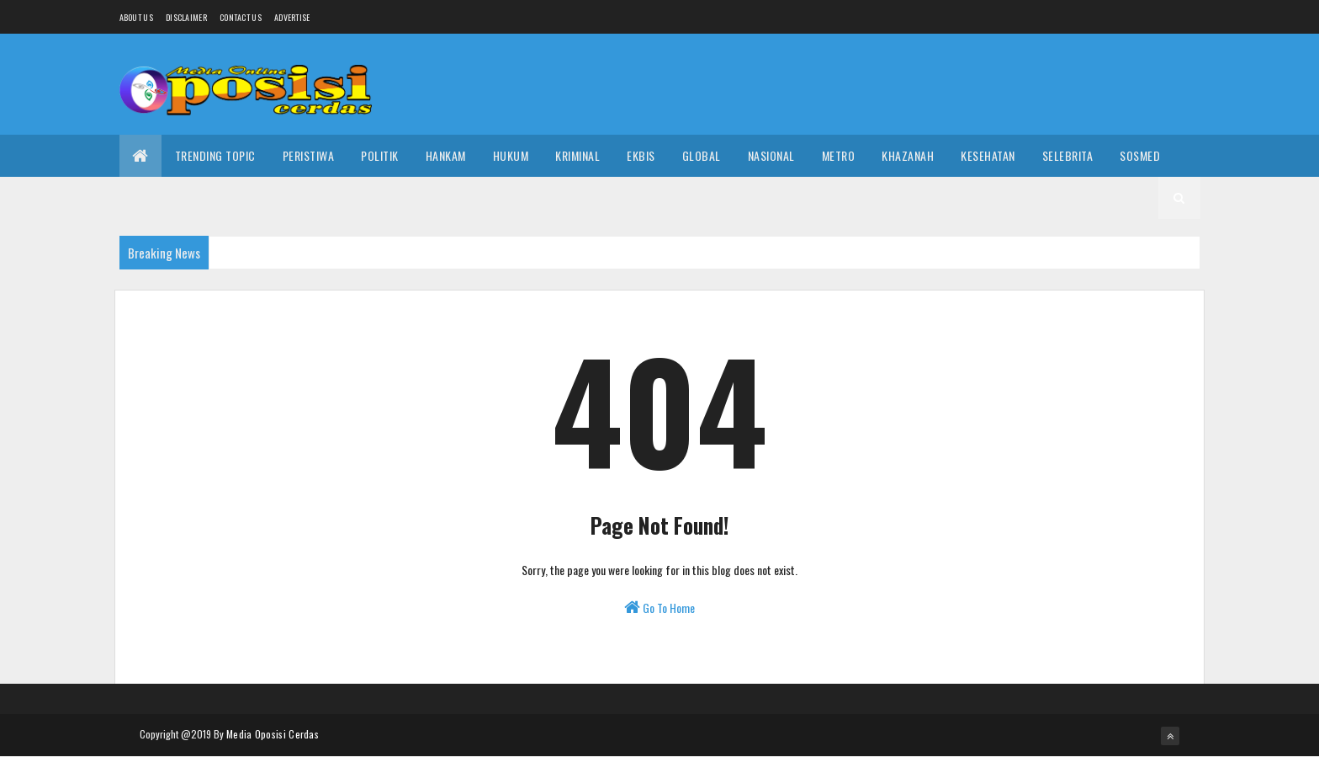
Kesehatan (988, 155)
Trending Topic (215, 155)
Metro (838, 155)
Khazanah (908, 155)
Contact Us (241, 17)
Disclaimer (186, 17)
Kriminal (577, 155)
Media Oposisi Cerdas (272, 734)
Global (701, 155)
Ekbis (641, 155)
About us (136, 17)
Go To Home (659, 607)
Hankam (446, 155)
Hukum (511, 155)
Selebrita (1068, 155)
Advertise (292, 17)
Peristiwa (309, 155)
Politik (380, 155)
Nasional (771, 155)
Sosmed (1140, 155)
